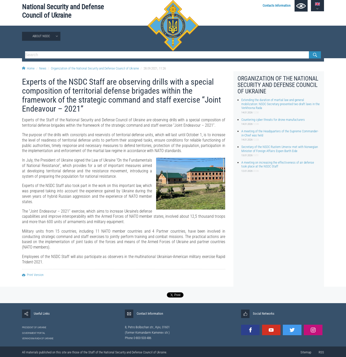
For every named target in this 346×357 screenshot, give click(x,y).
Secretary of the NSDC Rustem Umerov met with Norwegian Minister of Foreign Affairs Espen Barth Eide (279, 149)
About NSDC (41, 36)
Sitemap (305, 352)
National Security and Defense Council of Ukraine (63, 11)
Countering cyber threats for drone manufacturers (273, 120)
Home (28, 68)
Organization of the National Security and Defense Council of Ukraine (95, 68)
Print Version (33, 275)
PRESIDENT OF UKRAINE (34, 327)
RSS (321, 352)
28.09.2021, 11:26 (155, 68)
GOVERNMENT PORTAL (33, 333)
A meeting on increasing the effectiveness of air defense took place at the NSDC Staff (277, 164)
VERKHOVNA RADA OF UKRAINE (37, 338)
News (42, 68)
